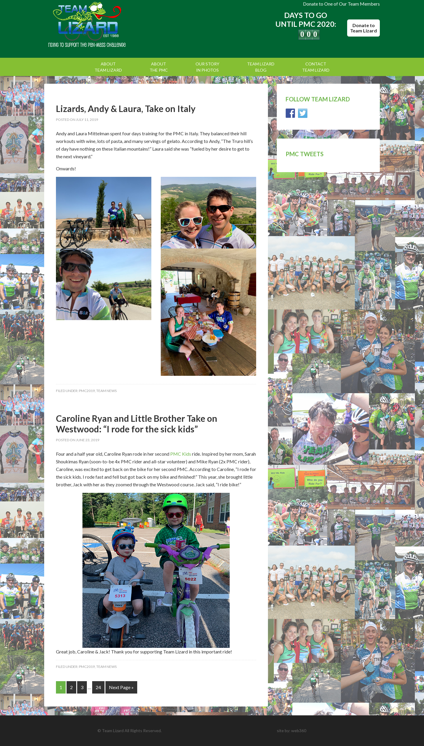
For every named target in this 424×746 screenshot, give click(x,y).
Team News (106, 390)
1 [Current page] (60, 687)
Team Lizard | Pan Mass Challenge (94, 25)
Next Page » (121, 687)
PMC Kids (180, 454)
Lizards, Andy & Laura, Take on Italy (126, 108)
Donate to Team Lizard (363, 27)
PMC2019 (87, 390)
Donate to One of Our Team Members (341, 3)
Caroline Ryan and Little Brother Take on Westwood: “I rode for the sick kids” (136, 423)
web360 (298, 730)
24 (98, 687)
